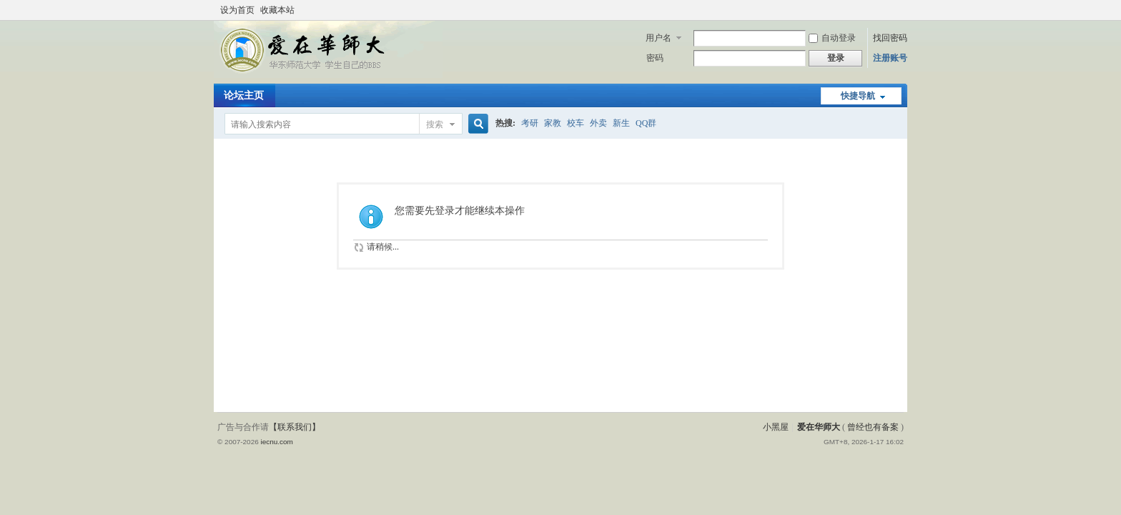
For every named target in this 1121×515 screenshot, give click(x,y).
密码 (654, 58)
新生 (621, 123)
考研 (529, 123)
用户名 (658, 38)
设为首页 (237, 10)
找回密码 (890, 38)
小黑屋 (776, 427)
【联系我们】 (294, 427)
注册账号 (890, 58)
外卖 (598, 123)
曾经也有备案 (873, 427)
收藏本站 (277, 10)
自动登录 (832, 38)
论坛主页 (244, 95)
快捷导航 (858, 96)
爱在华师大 (818, 427)
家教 (552, 123)
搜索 (434, 124)
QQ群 (646, 123)
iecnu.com (276, 442)
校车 (575, 123)
